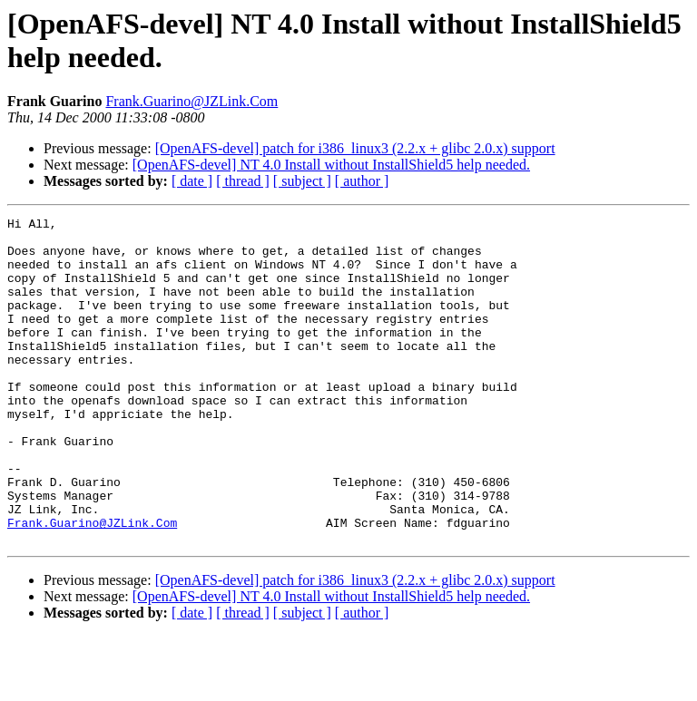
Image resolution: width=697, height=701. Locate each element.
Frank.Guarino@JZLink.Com (191, 101)
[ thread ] (243, 181)
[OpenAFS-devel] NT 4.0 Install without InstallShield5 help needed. (331, 164)
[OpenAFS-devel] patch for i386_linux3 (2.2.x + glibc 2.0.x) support (355, 148)
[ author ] (362, 181)
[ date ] (192, 181)
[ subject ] (302, 181)
